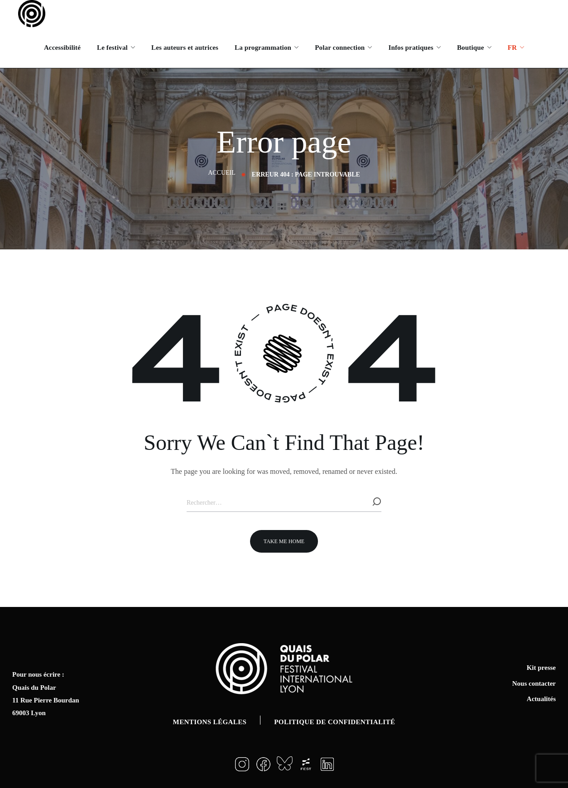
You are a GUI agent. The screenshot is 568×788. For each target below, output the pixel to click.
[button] (284, 541)
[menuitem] (515, 47)
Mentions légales (210, 722)
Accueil (222, 172)
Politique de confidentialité (334, 722)
